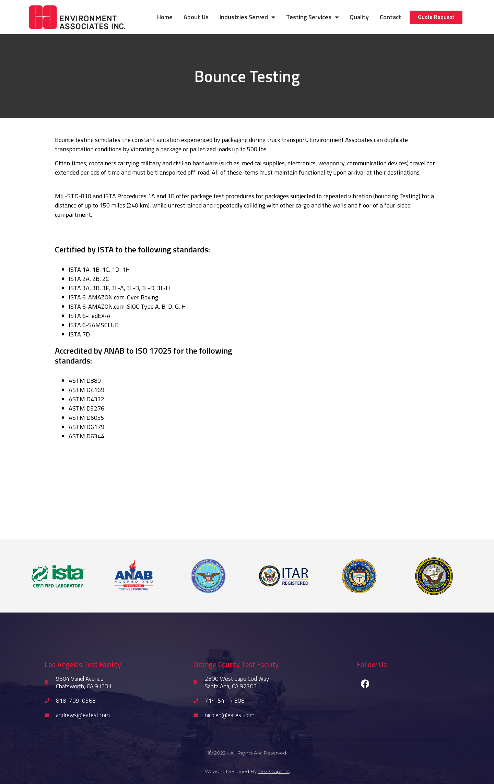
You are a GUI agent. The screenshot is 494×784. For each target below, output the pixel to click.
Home (165, 17)
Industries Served (247, 17)
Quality (359, 17)
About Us (196, 17)
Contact (390, 17)
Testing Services (312, 17)
